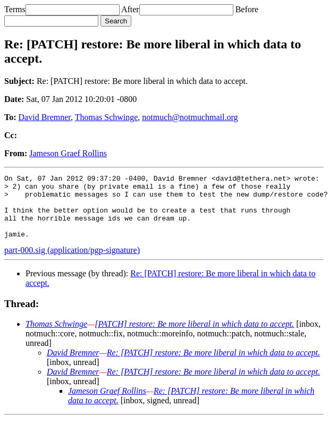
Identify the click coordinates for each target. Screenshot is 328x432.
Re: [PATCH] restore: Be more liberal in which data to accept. (213, 365)
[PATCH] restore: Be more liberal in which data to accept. (194, 336)
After (130, 9)
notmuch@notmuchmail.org (190, 117)
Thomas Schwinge (106, 117)
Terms (15, 9)
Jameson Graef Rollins (68, 153)
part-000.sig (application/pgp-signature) (72, 262)
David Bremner (45, 117)
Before (247, 9)
